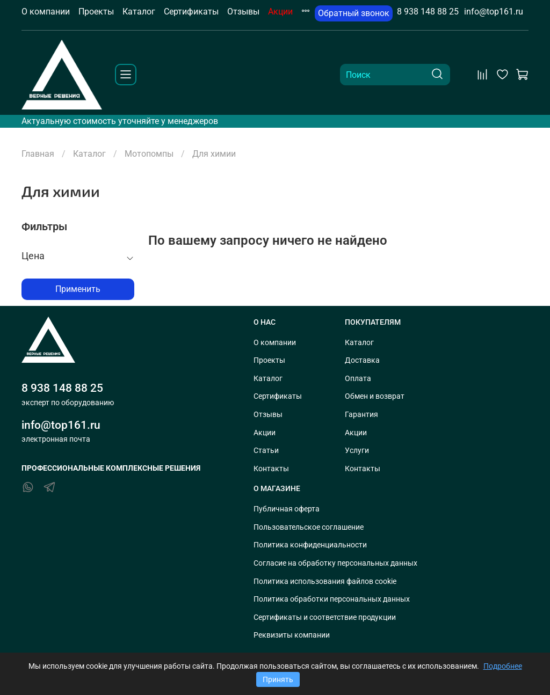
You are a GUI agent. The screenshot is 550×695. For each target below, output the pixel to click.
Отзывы (243, 11)
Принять (278, 679)
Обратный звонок (353, 13)
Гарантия (361, 414)
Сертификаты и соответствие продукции (325, 617)
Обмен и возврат (374, 396)
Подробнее (502, 666)
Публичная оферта (287, 509)
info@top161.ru (493, 11)
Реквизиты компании (292, 635)
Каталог (138, 11)
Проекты (96, 11)
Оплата (358, 378)
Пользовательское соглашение (309, 527)
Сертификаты (191, 11)
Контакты (271, 468)
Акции (280, 11)
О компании (45, 11)
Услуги (357, 450)
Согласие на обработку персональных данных (335, 563)
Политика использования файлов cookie (325, 581)
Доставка (362, 360)
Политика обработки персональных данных (332, 599)
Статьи (266, 450)
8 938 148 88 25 (428, 11)
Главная (37, 154)
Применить (77, 289)
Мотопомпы (149, 154)
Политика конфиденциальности (310, 545)
